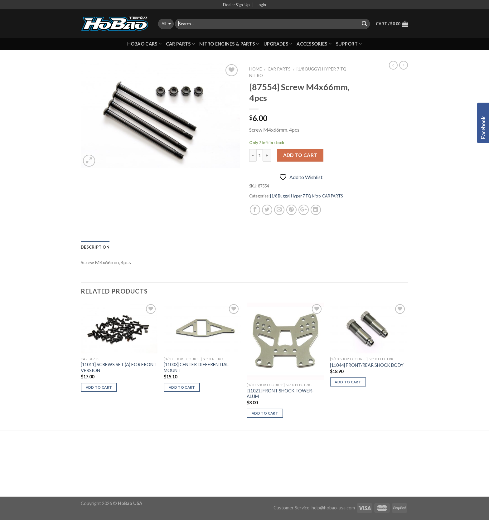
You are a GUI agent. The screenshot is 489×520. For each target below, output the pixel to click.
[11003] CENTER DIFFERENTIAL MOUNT (196, 367)
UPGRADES (278, 44)
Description (95, 247)
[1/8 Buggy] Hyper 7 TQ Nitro (295, 195)
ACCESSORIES (314, 44)
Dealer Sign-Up (236, 4)
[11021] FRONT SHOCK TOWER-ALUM (280, 393)
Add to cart (300, 155)
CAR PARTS (180, 44)
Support (349, 44)
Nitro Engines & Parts (229, 44)
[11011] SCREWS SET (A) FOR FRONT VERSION (119, 367)
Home (255, 68)
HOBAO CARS (144, 44)
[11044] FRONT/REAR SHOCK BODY (367, 365)
